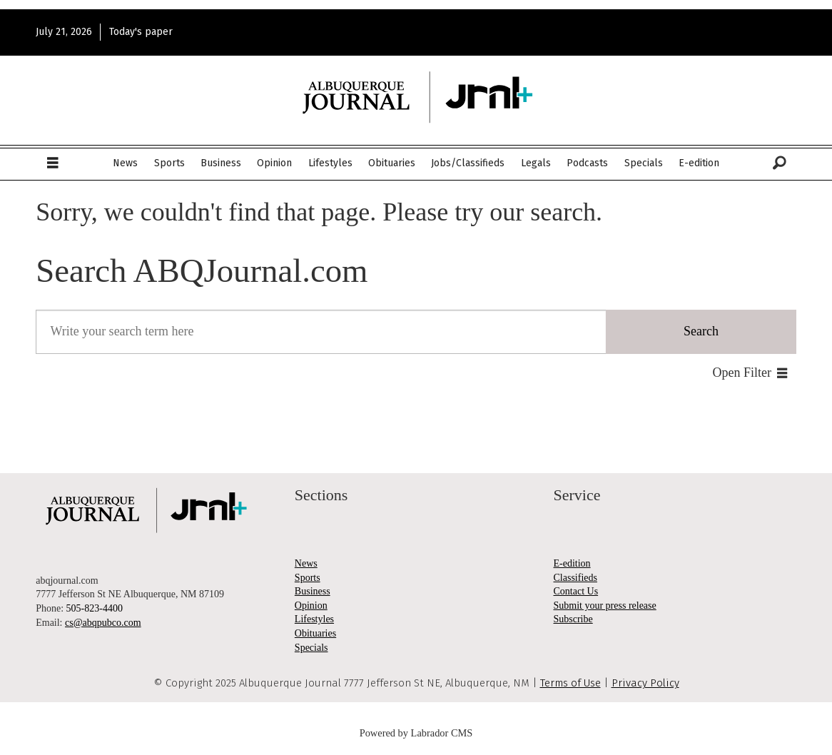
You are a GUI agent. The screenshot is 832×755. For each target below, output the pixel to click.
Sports (169, 163)
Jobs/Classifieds (467, 163)
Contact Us (576, 591)
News (125, 163)
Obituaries (391, 163)
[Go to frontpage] (416, 97)
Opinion (274, 163)
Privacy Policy (645, 683)
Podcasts (587, 163)
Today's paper (141, 32)
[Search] (779, 163)
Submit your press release (605, 605)
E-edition (699, 163)
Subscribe (573, 619)
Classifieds (575, 577)
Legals (536, 163)
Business (221, 163)
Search (701, 331)
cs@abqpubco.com (103, 622)
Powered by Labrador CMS (416, 733)
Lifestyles (330, 163)
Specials (643, 163)
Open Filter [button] (742, 372)
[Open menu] (53, 163)
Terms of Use (570, 683)
